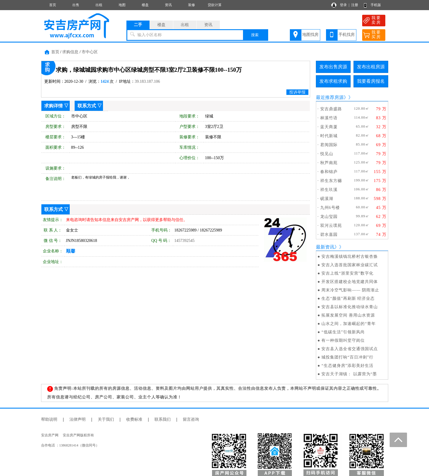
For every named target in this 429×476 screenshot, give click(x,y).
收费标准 (134, 419)
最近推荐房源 (330, 97)
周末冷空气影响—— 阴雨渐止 (350, 290)
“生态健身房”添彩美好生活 (347, 365)
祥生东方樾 (331, 181)
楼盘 (145, 5)
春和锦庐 (329, 172)
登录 (343, 5)
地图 (122, 5)
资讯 (168, 5)
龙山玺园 (329, 216)
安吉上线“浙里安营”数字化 (347, 273)
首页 (52, 5)
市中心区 (90, 52)
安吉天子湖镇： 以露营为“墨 (349, 374)
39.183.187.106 (147, 81)
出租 (98, 5)
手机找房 (346, 34)
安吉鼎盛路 (331, 109)
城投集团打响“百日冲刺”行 (347, 357)
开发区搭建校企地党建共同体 (349, 282)
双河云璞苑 (331, 225)
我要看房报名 (371, 81)
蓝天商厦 (329, 127)
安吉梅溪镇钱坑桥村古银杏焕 (349, 256)
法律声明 (77, 419)
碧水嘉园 (329, 234)
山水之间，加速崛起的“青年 (348, 323)
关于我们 (106, 419)
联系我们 (162, 419)
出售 (75, 5)
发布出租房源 (371, 66)
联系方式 (87, 105)
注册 (354, 5)
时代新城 (329, 136)
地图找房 (310, 34)
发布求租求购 (333, 81)
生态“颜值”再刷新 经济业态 (348, 298)
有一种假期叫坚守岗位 (343, 340)
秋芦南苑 (329, 163)
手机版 (376, 5)
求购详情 (53, 105)
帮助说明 (49, 419)
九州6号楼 (330, 207)
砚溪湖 (326, 198)
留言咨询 (191, 419)
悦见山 (326, 154)
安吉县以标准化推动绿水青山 (349, 307)
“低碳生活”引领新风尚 (342, 332)
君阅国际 (329, 145)
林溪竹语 (329, 118)
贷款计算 (215, 5)
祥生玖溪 (329, 190)
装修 (191, 5)
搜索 (255, 35)
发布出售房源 (333, 66)
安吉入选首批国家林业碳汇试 (349, 265)
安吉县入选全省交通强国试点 (349, 349)
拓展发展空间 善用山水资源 (348, 315)
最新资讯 (325, 247)
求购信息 (70, 52)
